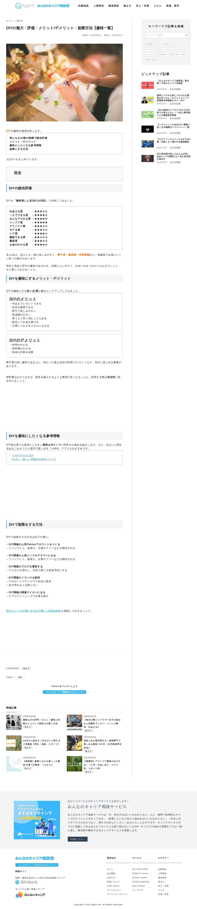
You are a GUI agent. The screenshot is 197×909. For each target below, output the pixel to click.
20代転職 (148, 44)
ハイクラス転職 (163, 44)
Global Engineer (141, 882)
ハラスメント (175, 44)
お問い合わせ (113, 886)
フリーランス (150, 49)
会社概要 (111, 873)
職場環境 (114, 5)
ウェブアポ (137, 890)
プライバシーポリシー (117, 894)
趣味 (20, 677)
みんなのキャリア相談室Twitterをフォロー (64, 692)
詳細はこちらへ (77, 839)
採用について (113, 882)
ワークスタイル (150, 54)
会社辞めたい (163, 54)
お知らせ (111, 878)
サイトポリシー (114, 890)
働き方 (127, 5)
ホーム (110, 869)
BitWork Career (140, 873)
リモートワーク (176, 49)
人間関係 (98, 5)
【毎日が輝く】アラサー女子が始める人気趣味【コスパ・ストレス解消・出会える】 (102, 723)
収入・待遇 (142, 5)
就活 (154, 59)
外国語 (147, 59)
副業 (172, 54)
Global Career (139, 878)
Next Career (138, 886)
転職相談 (83, 5)
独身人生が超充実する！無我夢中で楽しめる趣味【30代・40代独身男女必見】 (103, 744)
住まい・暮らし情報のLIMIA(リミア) (34, 459)
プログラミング (162, 49)
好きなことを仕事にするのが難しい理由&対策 (33, 611)
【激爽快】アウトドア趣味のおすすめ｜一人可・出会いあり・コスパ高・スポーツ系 (102, 765)
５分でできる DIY (23, 455)
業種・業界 (172, 5)
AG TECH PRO (140, 869)
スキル (158, 5)
